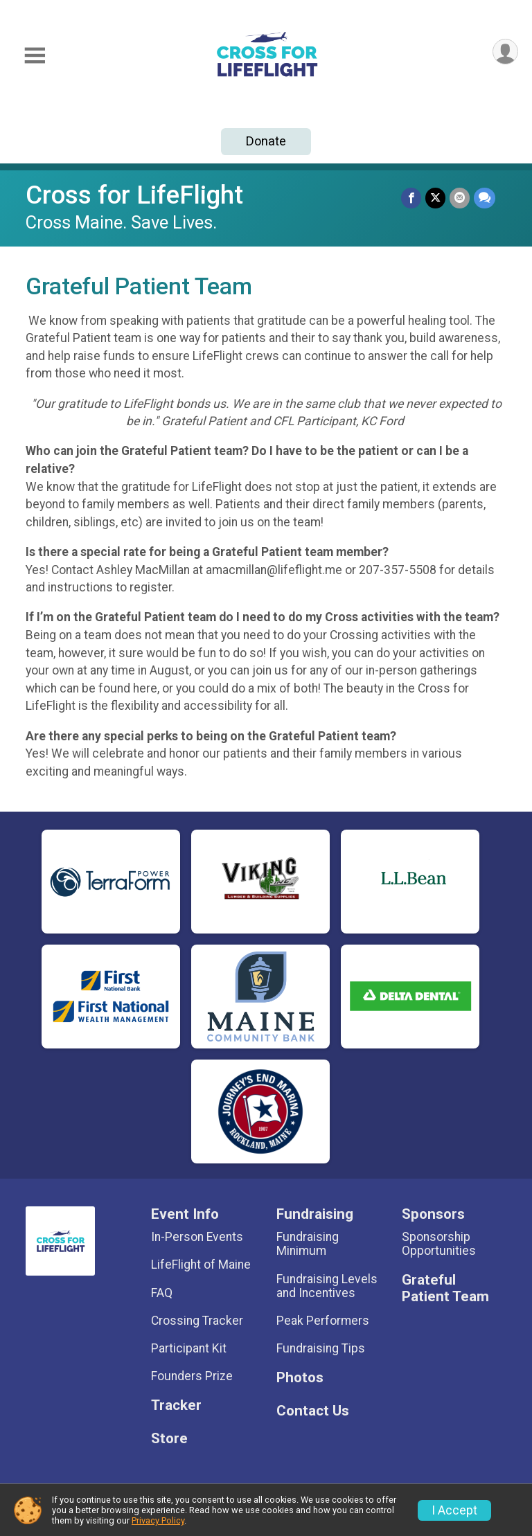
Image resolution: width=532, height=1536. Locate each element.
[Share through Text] (484, 198)
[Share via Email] (460, 198)
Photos (299, 1378)
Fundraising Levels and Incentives (327, 1286)
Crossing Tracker (197, 1321)
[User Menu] (505, 51)
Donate (266, 141)
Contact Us (312, 1411)
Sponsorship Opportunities (439, 1244)
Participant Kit (189, 1348)
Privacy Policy (158, 1520)
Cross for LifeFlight (134, 195)
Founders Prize (192, 1376)
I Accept (454, 1510)
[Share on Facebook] (411, 198)
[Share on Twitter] (435, 198)
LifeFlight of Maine (201, 1264)
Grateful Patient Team (445, 1288)
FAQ (161, 1293)
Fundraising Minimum (307, 1244)
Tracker (176, 1405)
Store (169, 1439)
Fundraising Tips (320, 1348)
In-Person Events (197, 1237)
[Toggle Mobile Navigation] (34, 56)
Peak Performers (322, 1321)
